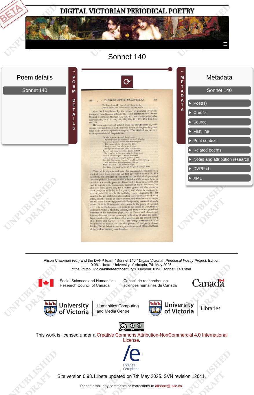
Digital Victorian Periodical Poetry (127, 11)
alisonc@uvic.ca (168, 386)
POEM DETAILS (73, 102)
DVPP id (201, 168)
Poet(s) (200, 103)
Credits (200, 112)
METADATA (182, 93)
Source (200, 122)
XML (197, 178)
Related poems (207, 150)
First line (201, 131)
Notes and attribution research (221, 159)
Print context (204, 140)
